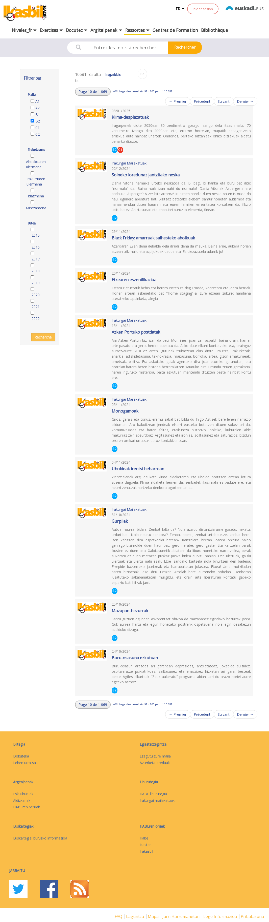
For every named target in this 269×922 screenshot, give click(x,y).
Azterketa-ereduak (155, 762)
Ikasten (146, 844)
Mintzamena (36, 208)
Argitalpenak (23, 782)
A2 (37, 108)
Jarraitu (17, 870)
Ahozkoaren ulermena (36, 164)
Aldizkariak (21, 800)
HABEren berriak (26, 807)
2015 (36, 235)
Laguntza (135, 916)
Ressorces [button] (137, 30)
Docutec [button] (76, 30)
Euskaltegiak (23, 826)
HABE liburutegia (153, 793)
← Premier (177, 101)
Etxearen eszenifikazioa (134, 279)
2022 (36, 318)
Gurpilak (120, 521)
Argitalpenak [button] (106, 30)
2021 (36, 306)
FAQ (119, 916)
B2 (37, 121)
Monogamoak (125, 411)
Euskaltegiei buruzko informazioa (40, 838)
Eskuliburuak (23, 793)
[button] (93, 92)
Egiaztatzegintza (153, 744)
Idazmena (36, 196)
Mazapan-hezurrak (130, 610)
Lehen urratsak (25, 762)
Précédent (202, 101)
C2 (37, 134)
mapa (154, 916)
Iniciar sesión (203, 9)
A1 (37, 101)
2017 (36, 259)
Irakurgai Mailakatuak (129, 163)
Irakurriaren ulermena (36, 181)
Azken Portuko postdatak (136, 332)
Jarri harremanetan (181, 916)
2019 (36, 282)
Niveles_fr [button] (24, 30)
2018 (36, 271)
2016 (36, 247)
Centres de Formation (175, 30)
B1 (37, 114)
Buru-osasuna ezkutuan (135, 658)
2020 (36, 294)
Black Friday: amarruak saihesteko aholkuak (153, 238)
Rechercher (185, 47)
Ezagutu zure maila (155, 756)
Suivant (224, 101)
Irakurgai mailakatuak (157, 800)
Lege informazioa (220, 916)
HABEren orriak (152, 826)
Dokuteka (21, 756)
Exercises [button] (51, 30)
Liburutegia (149, 782)
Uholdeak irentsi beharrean (138, 469)
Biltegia (19, 744)
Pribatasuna (252, 916)
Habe (144, 838)
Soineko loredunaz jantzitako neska (146, 175)
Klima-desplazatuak (130, 117)
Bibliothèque (214, 30)
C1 (37, 127)
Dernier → (245, 101)
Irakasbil (146, 851)
